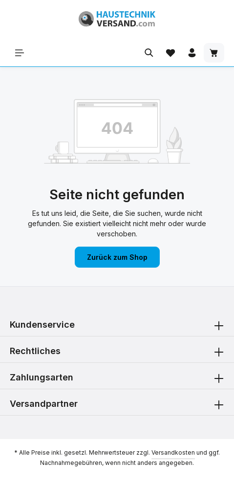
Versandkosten (173, 452)
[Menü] (19, 53)
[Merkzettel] (170, 53)
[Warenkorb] (214, 53)
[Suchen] (149, 53)
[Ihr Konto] (192, 53)
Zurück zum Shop (117, 257)
